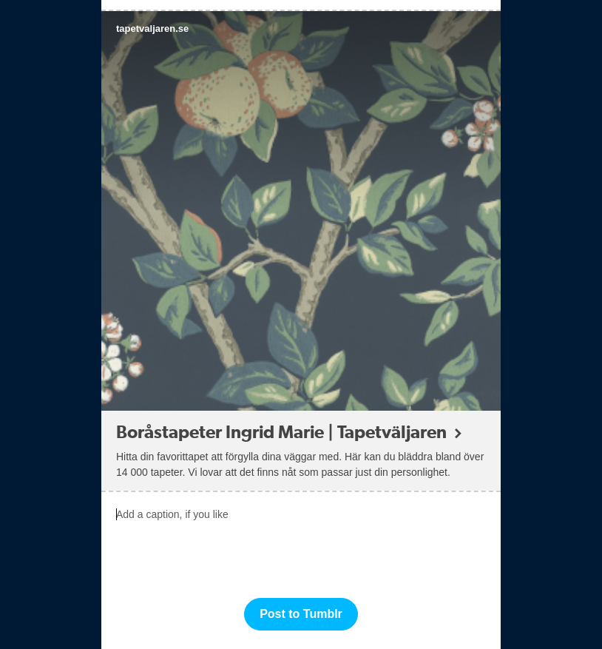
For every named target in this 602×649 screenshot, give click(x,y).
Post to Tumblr (301, 614)
